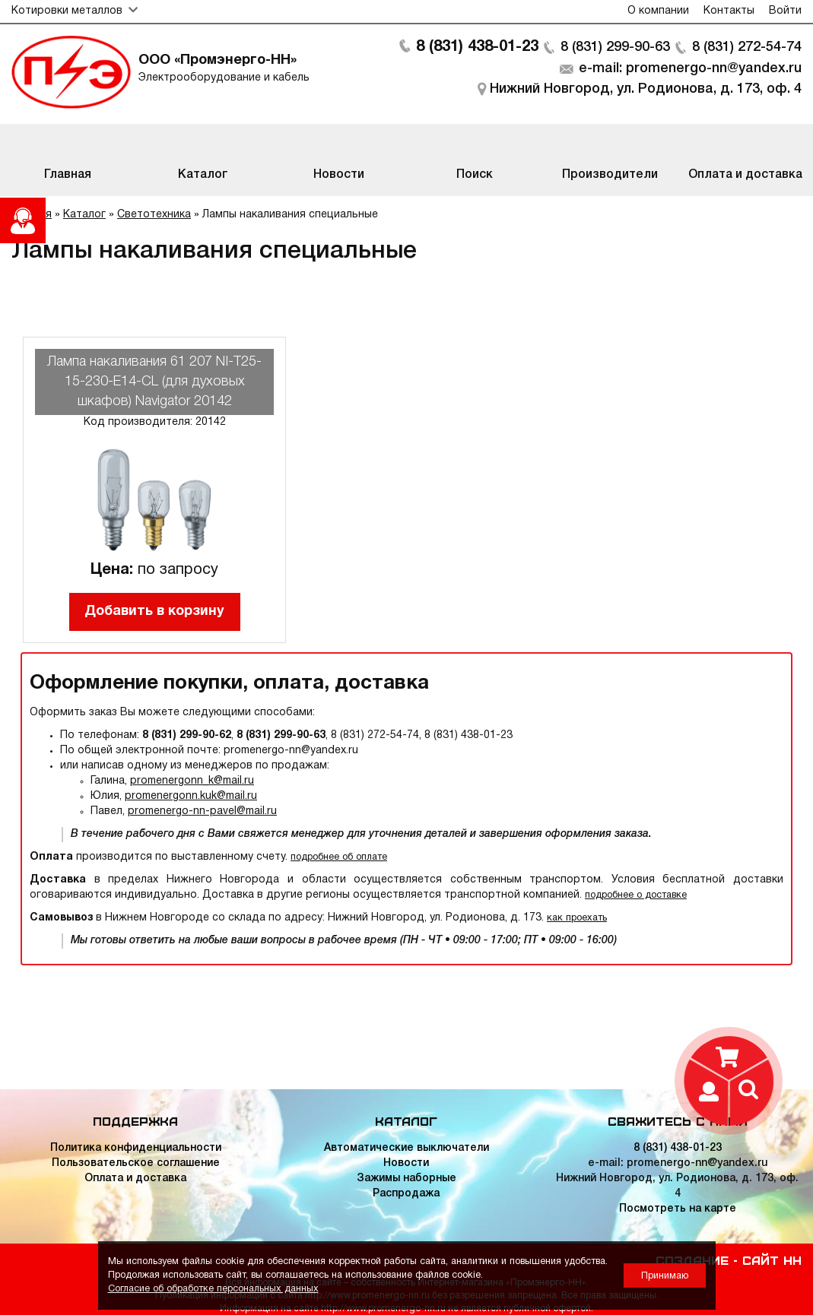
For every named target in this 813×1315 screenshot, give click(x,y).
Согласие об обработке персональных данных (213, 1289)
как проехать (577, 918)
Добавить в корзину (154, 611)
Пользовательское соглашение (136, 1163)
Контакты (728, 11)
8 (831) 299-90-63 (615, 47)
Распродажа (406, 1194)
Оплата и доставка (135, 1179)
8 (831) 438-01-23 (477, 47)
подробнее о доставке (636, 895)
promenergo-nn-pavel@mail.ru (202, 811)
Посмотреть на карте (677, 1209)
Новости (406, 1163)
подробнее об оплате (339, 857)
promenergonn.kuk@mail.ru (191, 796)
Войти (785, 11)
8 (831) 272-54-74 (747, 47)
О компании (658, 11)
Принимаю (664, 1276)
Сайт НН (772, 1259)
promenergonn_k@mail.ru (192, 781)
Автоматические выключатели (406, 1148)
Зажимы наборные (406, 1179)
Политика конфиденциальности (135, 1148)
